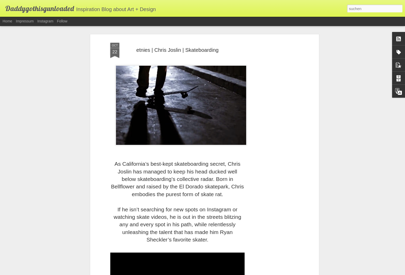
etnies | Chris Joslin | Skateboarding (177, 48)
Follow (62, 21)
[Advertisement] (273, 119)
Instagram (45, 21)
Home (7, 21)
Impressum (25, 21)
